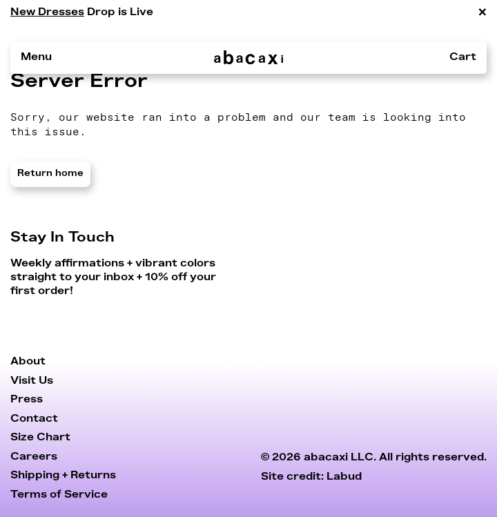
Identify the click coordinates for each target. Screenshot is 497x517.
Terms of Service (59, 494)
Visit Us (31, 380)
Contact (34, 418)
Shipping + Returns (63, 475)
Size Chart (40, 437)
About (28, 361)
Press (26, 399)
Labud (344, 476)
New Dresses (47, 12)
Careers (33, 456)
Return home (50, 173)
